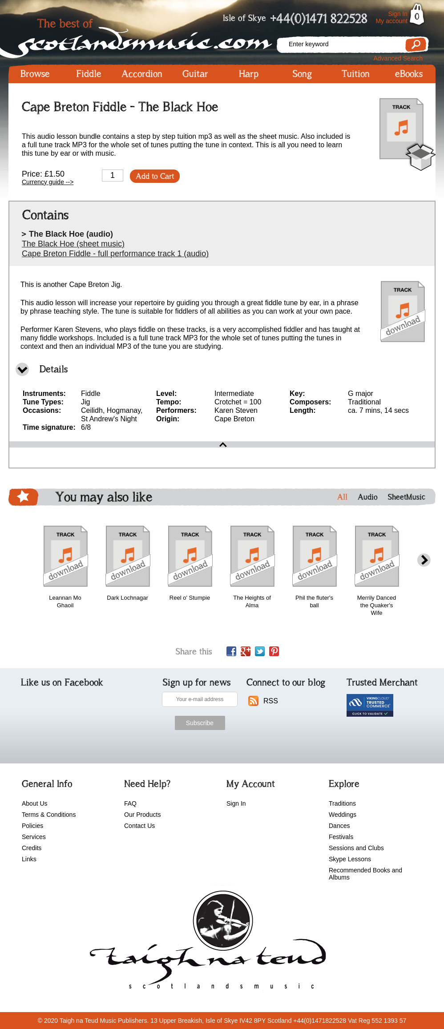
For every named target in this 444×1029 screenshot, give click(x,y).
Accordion (141, 74)
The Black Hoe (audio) (71, 234)
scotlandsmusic (206, 943)
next (424, 560)
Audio (368, 497)
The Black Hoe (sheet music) (73, 243)
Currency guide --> (47, 182)
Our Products (142, 814)
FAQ (130, 803)
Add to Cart (155, 176)
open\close (222, 444)
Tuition (356, 74)
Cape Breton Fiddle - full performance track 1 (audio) (115, 253)
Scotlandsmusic (141, 36)
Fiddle (88, 74)
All (342, 497)
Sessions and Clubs (356, 847)
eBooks (409, 74)
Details (54, 369)
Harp (248, 74)
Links (29, 859)
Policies (32, 825)
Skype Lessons (350, 859)
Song (302, 74)
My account (391, 20)
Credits (31, 847)
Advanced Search (398, 58)
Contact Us (139, 825)
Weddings (342, 814)
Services (34, 836)
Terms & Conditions (49, 814)
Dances (339, 825)
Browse (35, 74)
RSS (270, 701)
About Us (35, 803)
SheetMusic (406, 497)
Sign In (398, 13)
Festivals (341, 836)
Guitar (195, 74)
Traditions (342, 803)
